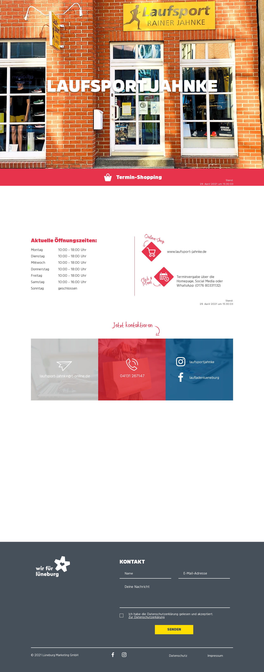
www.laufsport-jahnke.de (186, 251)
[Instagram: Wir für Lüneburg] (124, 655)
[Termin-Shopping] (132, 177)
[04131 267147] (132, 376)
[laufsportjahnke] (208, 362)
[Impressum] (215, 655)
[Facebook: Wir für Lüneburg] (113, 655)
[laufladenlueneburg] (208, 377)
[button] (65, 376)
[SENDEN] (174, 629)
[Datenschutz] (178, 655)
